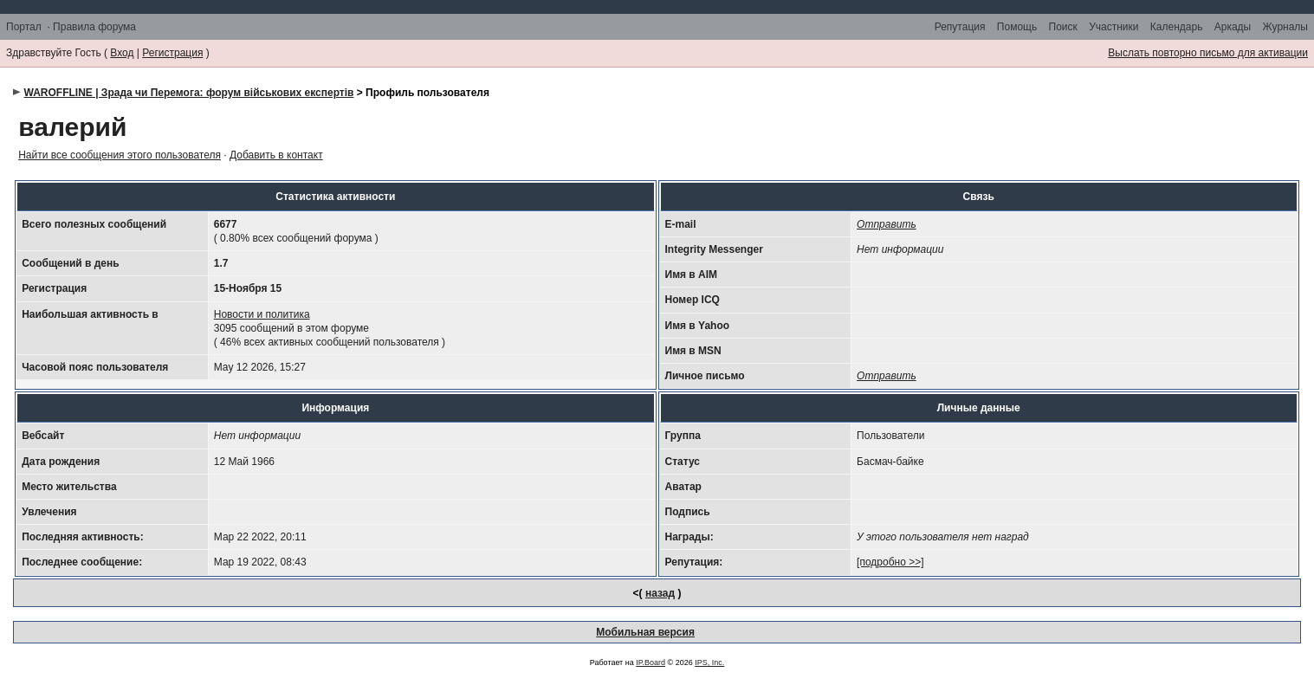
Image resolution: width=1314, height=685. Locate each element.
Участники (1113, 27)
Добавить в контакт (276, 155)
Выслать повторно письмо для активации (1208, 53)
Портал (24, 27)
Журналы (1285, 27)
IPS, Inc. (709, 662)
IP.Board (650, 662)
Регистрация (172, 53)
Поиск (1063, 27)
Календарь (1176, 27)
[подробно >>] (890, 562)
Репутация (960, 27)
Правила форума (94, 27)
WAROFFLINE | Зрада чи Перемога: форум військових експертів (189, 93)
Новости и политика (262, 314)
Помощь (1017, 27)
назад (660, 593)
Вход (121, 53)
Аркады (1233, 27)
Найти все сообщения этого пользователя (119, 155)
